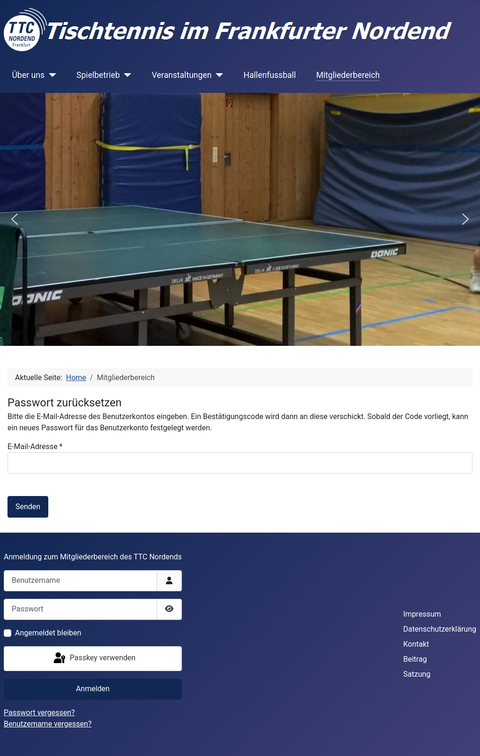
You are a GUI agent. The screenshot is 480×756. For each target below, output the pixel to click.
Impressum (422, 614)
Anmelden (93, 688)
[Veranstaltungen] (217, 75)
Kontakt (416, 644)
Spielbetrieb (98, 75)
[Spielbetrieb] (126, 75)
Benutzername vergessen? (47, 723)
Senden (27, 506)
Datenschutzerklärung (439, 629)
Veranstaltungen (182, 75)
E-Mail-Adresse (35, 446)
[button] (14, 219)
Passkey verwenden (93, 658)
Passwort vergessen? (39, 712)
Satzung (416, 674)
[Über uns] (50, 75)
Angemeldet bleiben (48, 632)
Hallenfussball (269, 75)
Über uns (28, 75)
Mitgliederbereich (348, 75)
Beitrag (415, 659)
